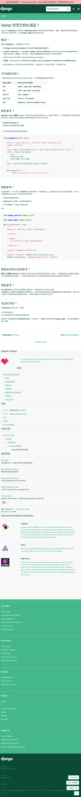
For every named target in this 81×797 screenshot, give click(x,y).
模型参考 (9, 385)
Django (6, 9)
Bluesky (3, 712)
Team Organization (7, 619)
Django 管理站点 (15, 446)
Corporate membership (9, 740)
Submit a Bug (5, 653)
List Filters (10, 335)
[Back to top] (76, 793)
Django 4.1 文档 (8, 435)
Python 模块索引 (9, 424)
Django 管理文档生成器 (11, 374)
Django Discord (6, 681)
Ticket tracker (6, 496)
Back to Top (40, 342)
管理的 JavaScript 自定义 (70, 335)
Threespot (6, 778)
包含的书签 (9, 399)
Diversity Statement (7, 629)
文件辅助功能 (10, 382)
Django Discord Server (9, 478)
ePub (27, 509)
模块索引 (8, 469)
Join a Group (5, 646)
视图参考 (9, 389)
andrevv (6, 784)
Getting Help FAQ (7, 677)
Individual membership (9, 660)
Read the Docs (8, 511)
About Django (5, 612)
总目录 (5, 421)
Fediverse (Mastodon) (8, 708)
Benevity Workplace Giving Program (13, 747)
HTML (19, 509)
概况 (7, 378)
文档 (3, 16)
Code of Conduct (7, 626)
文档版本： (72, 788)
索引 (3, 469)
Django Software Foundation (11, 622)
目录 (4, 417)
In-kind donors (8, 768)
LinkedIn (4, 716)
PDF (23, 509)
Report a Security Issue (9, 657)
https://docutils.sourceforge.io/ (33, 57)
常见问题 (4, 460)
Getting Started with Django (10, 615)
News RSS (4, 719)
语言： (72, 782)
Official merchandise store (10, 743)
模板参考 (9, 396)
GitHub (3, 701)
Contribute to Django (8, 650)
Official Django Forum (9, 487)
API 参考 (8, 439)
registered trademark (57, 790)
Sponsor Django (6, 736)
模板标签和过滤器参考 (13, 392)
